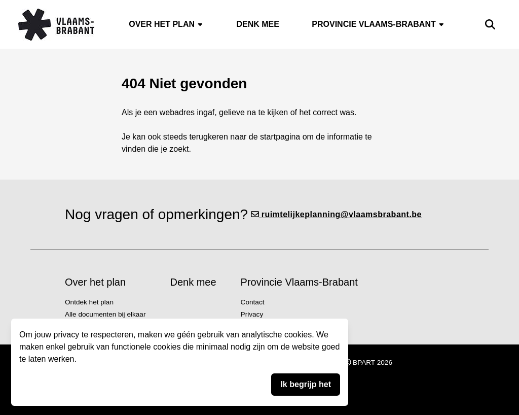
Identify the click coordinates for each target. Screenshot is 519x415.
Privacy (252, 314)
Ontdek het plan (89, 302)
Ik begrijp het (305, 384)
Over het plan (166, 24)
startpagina (280, 136)
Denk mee (257, 24)
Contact (253, 302)
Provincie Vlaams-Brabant (378, 24)
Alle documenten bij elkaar (105, 314)
